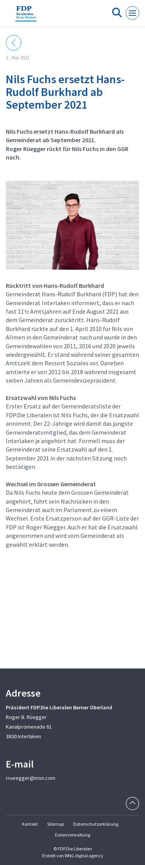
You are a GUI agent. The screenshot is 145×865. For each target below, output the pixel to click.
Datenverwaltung (72, 835)
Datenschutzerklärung (95, 824)
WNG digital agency (84, 855)
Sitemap (55, 824)
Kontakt (30, 824)
